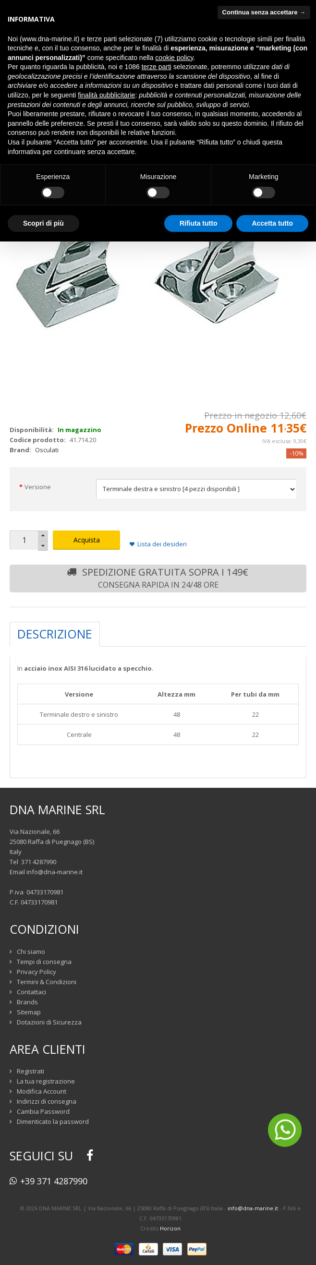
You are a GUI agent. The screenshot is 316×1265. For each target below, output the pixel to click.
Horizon (170, 1228)
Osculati (47, 450)
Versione (37, 486)
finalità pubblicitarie (106, 95)
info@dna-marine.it (54, 871)
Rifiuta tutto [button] (199, 223)
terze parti (156, 67)
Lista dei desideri (162, 544)
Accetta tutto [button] (272, 223)
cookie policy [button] (174, 57)
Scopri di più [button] (43, 223)
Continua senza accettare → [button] (263, 12)
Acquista (86, 539)
